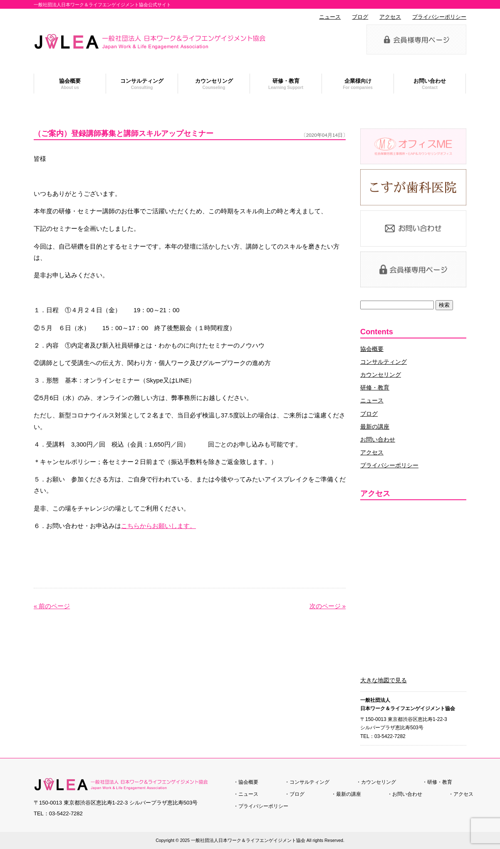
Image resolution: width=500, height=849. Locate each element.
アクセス (390, 17)
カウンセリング (380, 374)
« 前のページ (52, 606)
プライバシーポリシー (439, 17)
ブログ (360, 17)
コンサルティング (383, 361)
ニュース (330, 17)
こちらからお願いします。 (158, 526)
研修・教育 (374, 387)
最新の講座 (374, 426)
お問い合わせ (377, 439)
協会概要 (372, 349)
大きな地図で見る (383, 680)
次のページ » (327, 606)
